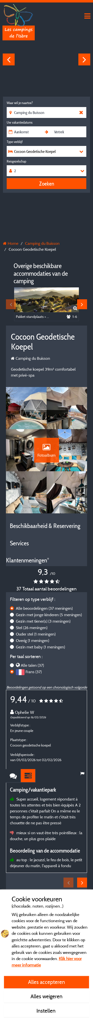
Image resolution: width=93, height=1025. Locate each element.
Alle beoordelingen (44, 608)
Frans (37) (34, 671)
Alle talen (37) (32, 665)
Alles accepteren (46, 982)
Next (84, 59)
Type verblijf (15, 141)
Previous (9, 59)
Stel (31, 627)
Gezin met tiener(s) (43, 621)
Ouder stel (36, 634)
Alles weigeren (46, 996)
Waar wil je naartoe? (20, 103)
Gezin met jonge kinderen (49, 614)
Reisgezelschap (16, 161)
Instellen (46, 1010)
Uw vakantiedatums (19, 122)
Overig (32, 640)
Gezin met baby (40, 646)
